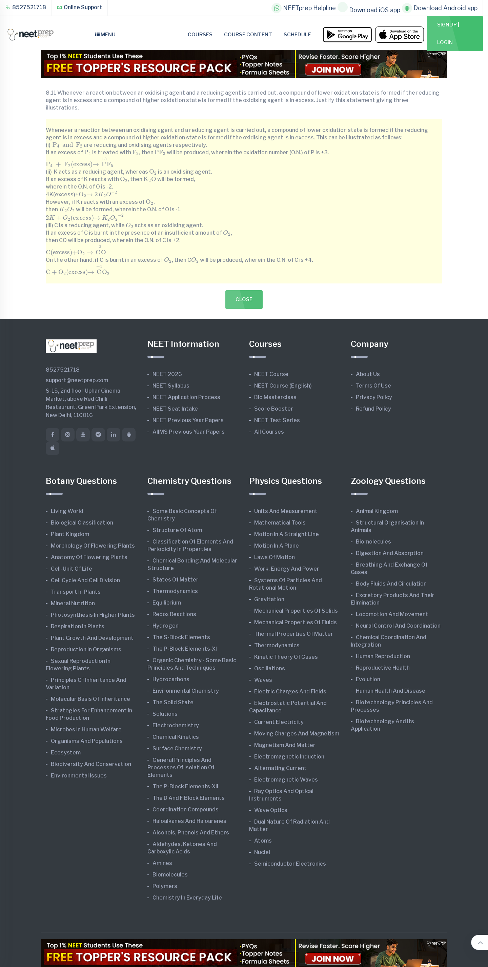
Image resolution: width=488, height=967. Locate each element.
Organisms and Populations (87, 741)
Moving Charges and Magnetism (296, 733)
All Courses (269, 432)
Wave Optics (270, 810)
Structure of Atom (177, 530)
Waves (263, 680)
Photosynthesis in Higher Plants (93, 615)
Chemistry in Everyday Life (187, 897)
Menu (105, 35)
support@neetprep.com (77, 380)
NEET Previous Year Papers (188, 420)
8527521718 (25, 7)
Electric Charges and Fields (290, 691)
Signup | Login (448, 33)
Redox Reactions (174, 614)
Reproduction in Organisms (86, 649)
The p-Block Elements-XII (185, 786)
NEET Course (271, 374)
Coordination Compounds (185, 809)
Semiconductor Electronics (290, 864)
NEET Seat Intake (175, 409)
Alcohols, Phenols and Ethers (190, 832)
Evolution (368, 679)
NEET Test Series (277, 420)
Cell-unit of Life (71, 569)
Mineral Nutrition (73, 603)
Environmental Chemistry (185, 691)
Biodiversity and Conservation (91, 764)
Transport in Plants (76, 592)
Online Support (79, 7)
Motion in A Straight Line (286, 534)
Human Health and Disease (390, 691)
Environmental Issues (79, 775)
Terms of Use (373, 385)
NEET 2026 (167, 374)
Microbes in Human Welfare (86, 729)
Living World (67, 511)
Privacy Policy (374, 397)
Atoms (263, 840)
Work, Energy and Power (286, 569)
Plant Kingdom (70, 534)
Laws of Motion (274, 557)
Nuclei (262, 852)
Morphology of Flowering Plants (93, 545)
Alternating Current (280, 768)
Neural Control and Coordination (398, 626)
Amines (162, 863)
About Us (368, 374)
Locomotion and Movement (392, 614)
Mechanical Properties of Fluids (295, 622)
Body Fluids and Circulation (391, 583)
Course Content (248, 35)
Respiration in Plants (77, 626)
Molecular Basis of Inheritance (90, 699)
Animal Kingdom (377, 511)
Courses (200, 35)
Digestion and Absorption (390, 553)
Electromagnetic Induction (289, 756)
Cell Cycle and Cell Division (85, 580)
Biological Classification (82, 522)
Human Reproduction (383, 656)
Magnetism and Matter (285, 745)
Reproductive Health (383, 668)
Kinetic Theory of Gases (286, 657)
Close (244, 299)
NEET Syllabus (170, 385)
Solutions (165, 714)
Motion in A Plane (276, 545)
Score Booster (273, 409)
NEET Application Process (186, 397)
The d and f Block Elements (188, 798)
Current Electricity (279, 722)
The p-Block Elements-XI (184, 649)
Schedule (297, 35)
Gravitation (269, 599)
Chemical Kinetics (175, 737)
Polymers (164, 886)
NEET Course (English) (283, 385)
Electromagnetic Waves (286, 779)
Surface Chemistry (177, 748)
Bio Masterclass (275, 397)
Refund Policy (373, 409)
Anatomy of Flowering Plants (89, 557)
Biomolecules (170, 874)
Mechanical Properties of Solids (296, 611)
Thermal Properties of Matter (293, 634)
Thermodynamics (175, 591)
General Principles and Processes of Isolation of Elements (181, 767)
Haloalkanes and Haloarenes (189, 821)
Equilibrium (166, 602)
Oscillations (269, 668)
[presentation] (68, 144)
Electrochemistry (175, 725)
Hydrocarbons (170, 679)
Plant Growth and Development (92, 638)
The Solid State (173, 702)
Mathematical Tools (280, 522)
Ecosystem (66, 752)
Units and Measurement (286, 511)
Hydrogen (165, 626)
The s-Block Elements (181, 637)
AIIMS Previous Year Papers (188, 432)
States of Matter (175, 579)
